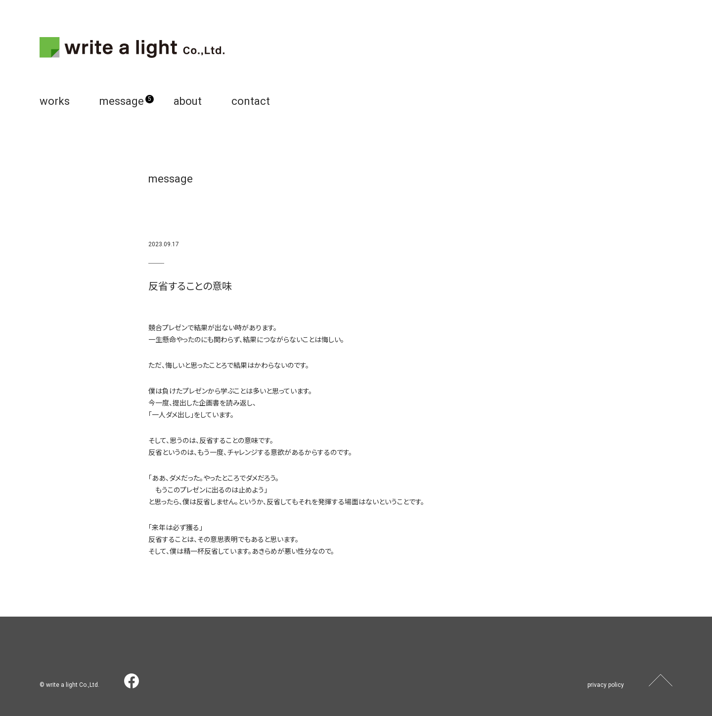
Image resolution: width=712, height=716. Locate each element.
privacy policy (605, 684)
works (55, 101)
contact (250, 101)
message (121, 101)
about (188, 101)
